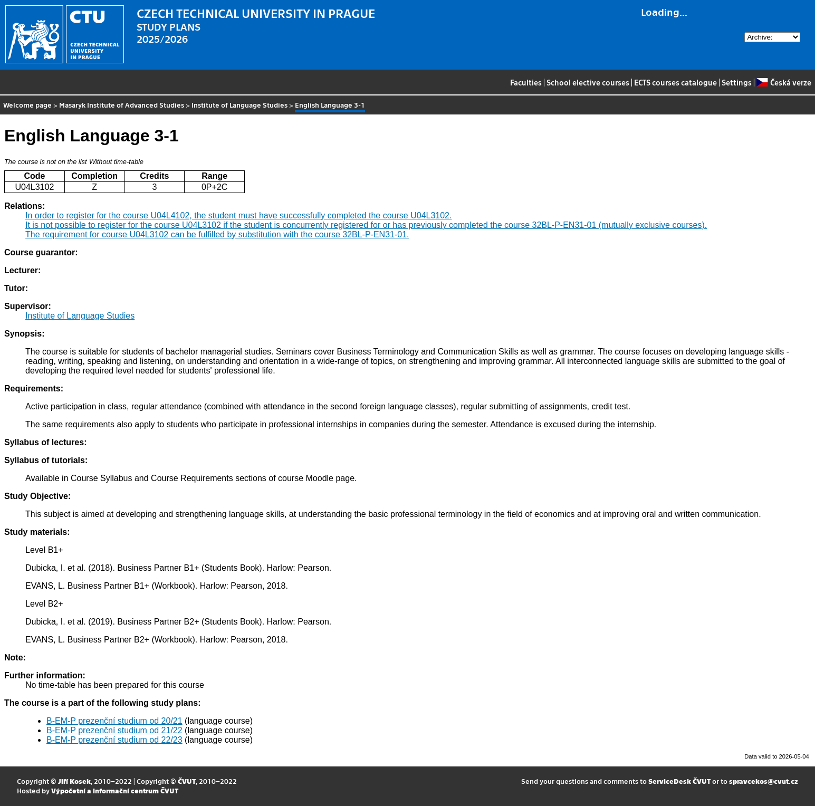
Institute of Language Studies (239, 105)
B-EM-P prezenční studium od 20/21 (114, 720)
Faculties (526, 82)
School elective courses (587, 82)
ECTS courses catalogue (675, 82)
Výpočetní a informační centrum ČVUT (114, 790)
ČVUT (187, 781)
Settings (737, 82)
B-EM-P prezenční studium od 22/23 (114, 739)
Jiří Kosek (74, 781)
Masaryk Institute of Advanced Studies (121, 105)
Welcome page (27, 105)
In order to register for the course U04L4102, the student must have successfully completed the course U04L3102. (238, 215)
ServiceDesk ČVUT (679, 781)
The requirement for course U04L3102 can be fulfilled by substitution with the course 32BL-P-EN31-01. (217, 234)
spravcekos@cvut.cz (763, 781)
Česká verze (783, 82)
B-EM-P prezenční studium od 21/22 (114, 730)
